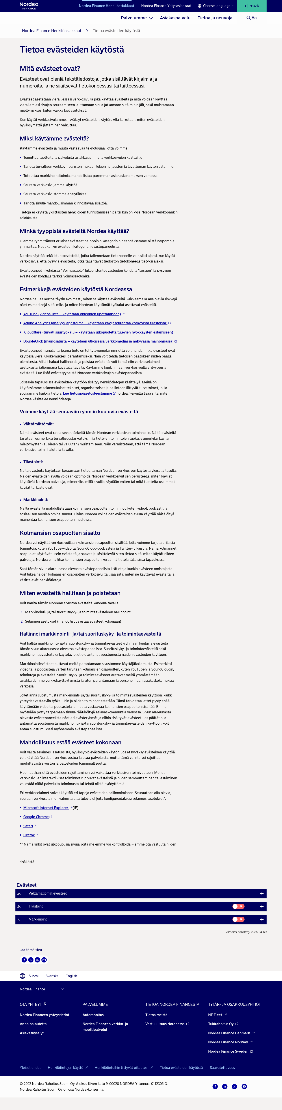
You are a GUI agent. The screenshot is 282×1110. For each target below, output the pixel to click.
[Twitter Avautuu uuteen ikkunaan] (30, 959)
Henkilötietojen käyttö (68, 1068)
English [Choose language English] (71, 976)
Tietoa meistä (156, 1015)
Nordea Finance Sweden (230, 1051)
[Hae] (252, 18)
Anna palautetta (33, 1024)
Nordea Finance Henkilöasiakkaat (106, 6)
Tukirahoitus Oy (223, 1024)
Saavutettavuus (222, 1068)
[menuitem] (137, 18)
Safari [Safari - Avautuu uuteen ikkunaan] (29, 826)
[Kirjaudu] (252, 6)
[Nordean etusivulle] (29, 6)
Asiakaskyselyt (32, 1033)
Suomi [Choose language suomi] (34, 976)
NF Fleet (217, 1015)
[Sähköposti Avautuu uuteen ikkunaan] (44, 959)
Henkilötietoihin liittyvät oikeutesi (124, 1068)
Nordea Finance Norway (230, 1042)
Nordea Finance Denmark (231, 1033)
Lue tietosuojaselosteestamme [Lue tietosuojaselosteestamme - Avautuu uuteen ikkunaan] (89, 393)
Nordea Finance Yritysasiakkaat (166, 6)
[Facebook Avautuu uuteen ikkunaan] (24, 959)
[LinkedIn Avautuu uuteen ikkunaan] (37, 959)
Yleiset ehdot (30, 1068)
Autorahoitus (93, 1015)
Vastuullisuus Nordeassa (167, 1024)
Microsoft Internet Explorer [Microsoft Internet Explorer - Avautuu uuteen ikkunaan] (47, 808)
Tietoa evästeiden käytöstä (181, 1068)
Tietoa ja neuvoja (215, 17)
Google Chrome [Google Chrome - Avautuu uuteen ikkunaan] (37, 817)
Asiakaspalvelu (175, 17)
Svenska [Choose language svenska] (52, 976)
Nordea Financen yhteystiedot (44, 1015)
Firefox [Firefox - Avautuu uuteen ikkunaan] (30, 835)
